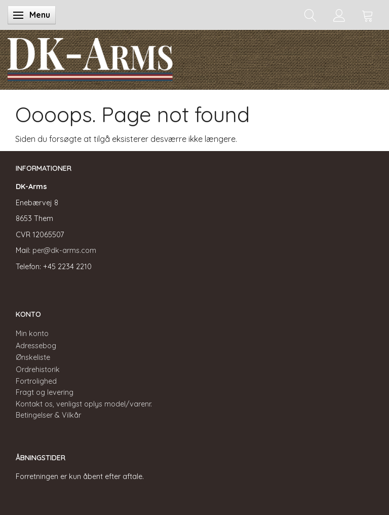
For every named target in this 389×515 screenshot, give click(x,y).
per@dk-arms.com (64, 250)
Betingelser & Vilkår (48, 415)
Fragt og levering (44, 392)
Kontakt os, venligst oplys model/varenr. (84, 404)
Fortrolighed (36, 381)
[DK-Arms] (90, 57)
